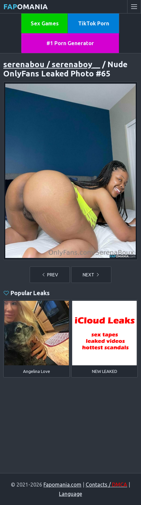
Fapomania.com (62, 485)
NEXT (91, 274)
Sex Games (45, 23)
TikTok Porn (93, 23)
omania (25, 6)
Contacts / (106, 485)
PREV (50, 274)
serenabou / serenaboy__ (51, 64)
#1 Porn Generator (70, 43)
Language (70, 494)
